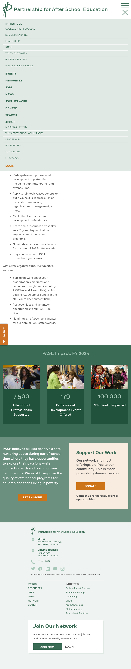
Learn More (32, 497)
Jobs (8, 87)
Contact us (83, 495)
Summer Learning (16, 35)
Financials (12, 158)
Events (11, 73)
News (9, 94)
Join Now (47, 647)
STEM (8, 47)
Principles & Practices (19, 66)
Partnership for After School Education (61, 9)
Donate (11, 108)
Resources (13, 80)
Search (11, 115)
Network (33, 601)
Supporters (12, 152)
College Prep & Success (20, 29)
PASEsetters (13, 146)
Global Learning (16, 60)
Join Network (16, 101)
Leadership (12, 41)
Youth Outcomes (16, 53)
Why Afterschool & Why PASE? (24, 133)
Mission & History (16, 127)
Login (9, 166)
